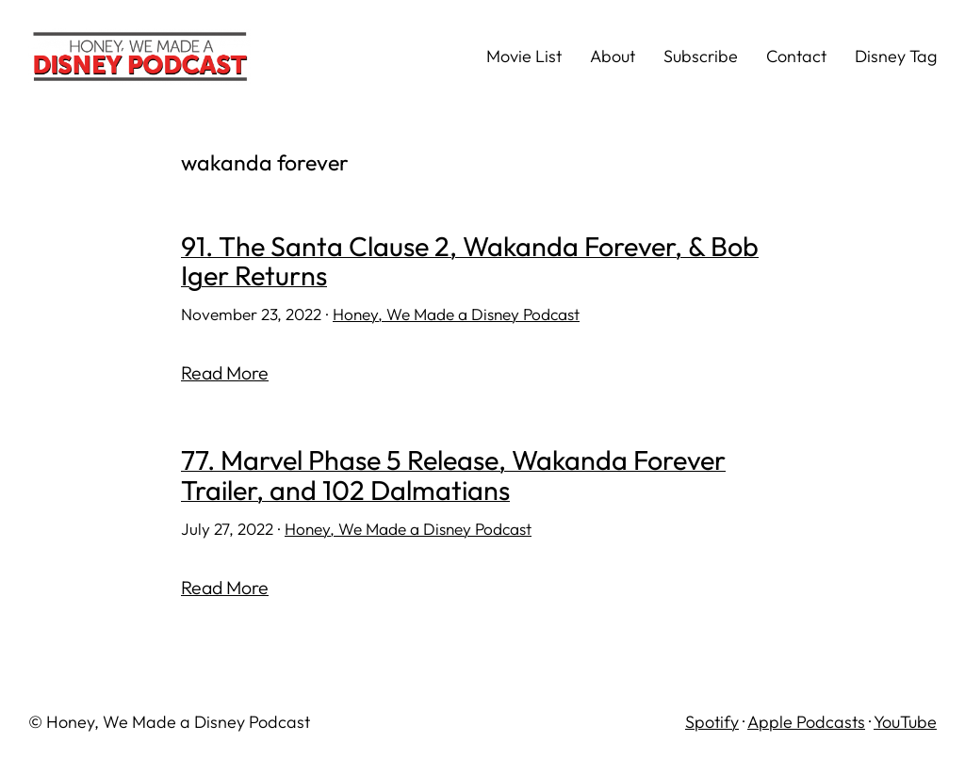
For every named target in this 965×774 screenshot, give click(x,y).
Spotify (712, 722)
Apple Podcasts (806, 722)
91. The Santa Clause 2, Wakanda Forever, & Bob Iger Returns (470, 261)
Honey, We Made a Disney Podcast (456, 314)
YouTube (905, 722)
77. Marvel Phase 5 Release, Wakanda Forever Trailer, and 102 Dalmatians (453, 475)
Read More (225, 372)
